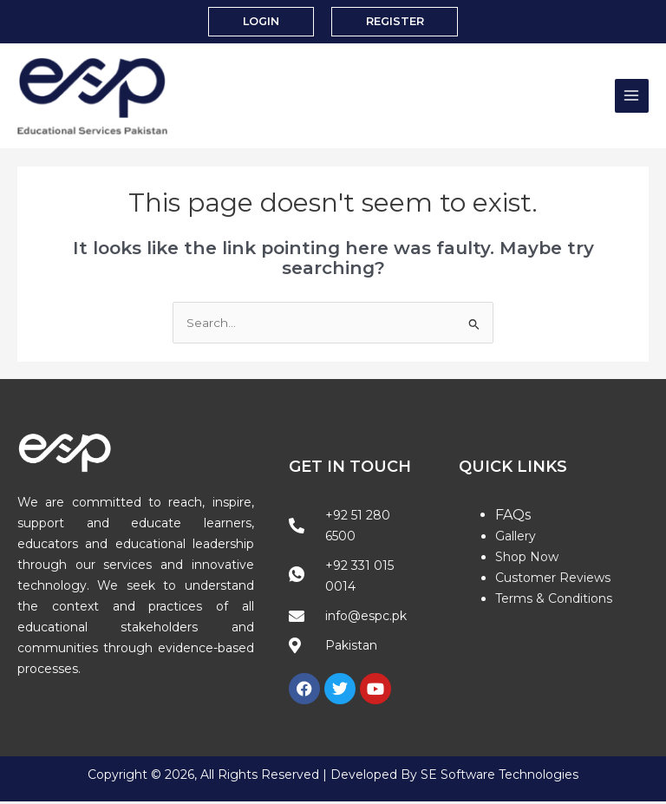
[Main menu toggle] (632, 97)
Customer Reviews (552, 581)
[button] (260, 22)
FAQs (513, 518)
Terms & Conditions (553, 602)
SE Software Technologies (499, 778)
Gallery (515, 539)
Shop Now (526, 560)
